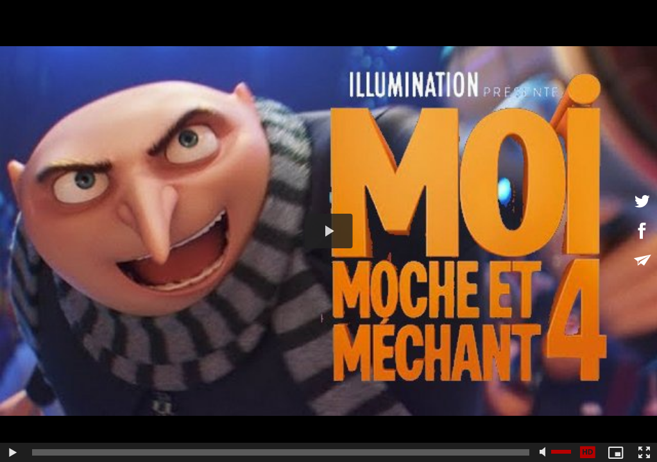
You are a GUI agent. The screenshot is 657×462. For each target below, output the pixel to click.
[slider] (280, 452)
